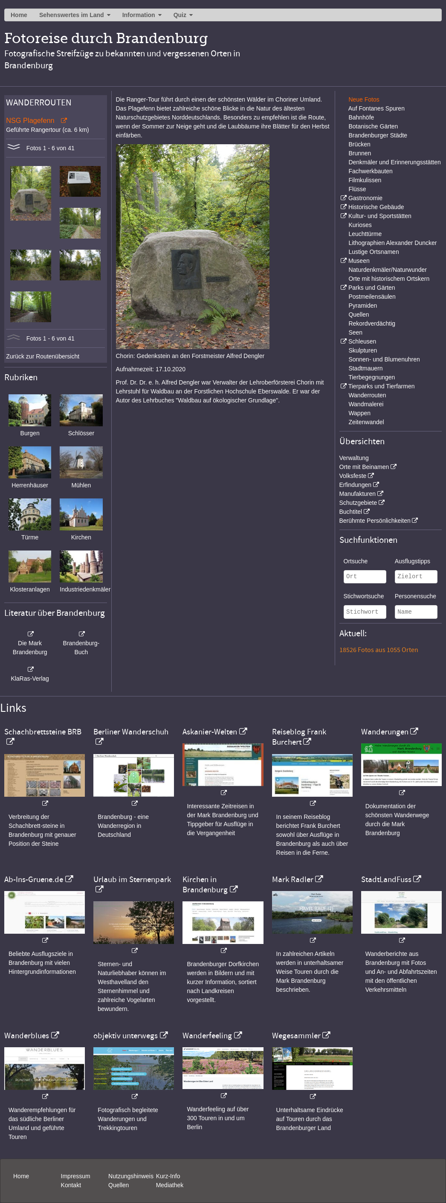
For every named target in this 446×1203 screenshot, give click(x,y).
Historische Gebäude (376, 207)
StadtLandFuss (386, 879)
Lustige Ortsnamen (373, 251)
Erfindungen (355, 484)
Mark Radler (292, 879)
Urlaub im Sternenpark (132, 879)
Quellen (358, 314)
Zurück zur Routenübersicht (42, 356)
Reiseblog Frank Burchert (299, 737)
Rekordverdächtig (371, 323)
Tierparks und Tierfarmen (381, 386)
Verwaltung (354, 457)
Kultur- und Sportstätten (379, 216)
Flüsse (357, 189)
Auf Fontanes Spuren (376, 108)
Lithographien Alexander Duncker (392, 242)
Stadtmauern (365, 368)
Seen (355, 332)
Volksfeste (353, 475)
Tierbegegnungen (371, 377)
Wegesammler (296, 1036)
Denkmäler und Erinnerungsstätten (394, 162)
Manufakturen (357, 493)
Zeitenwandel (366, 422)
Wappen (359, 413)
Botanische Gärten (373, 126)
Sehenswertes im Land (71, 15)
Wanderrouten (367, 395)
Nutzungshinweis (130, 1176)
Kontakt (71, 1185)
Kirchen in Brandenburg (205, 884)
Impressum (75, 1176)
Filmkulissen (364, 180)
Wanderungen (384, 732)
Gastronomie (365, 198)
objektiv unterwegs (125, 1036)
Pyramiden (362, 305)
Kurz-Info (168, 1176)
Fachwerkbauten (370, 171)
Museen (359, 260)
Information (138, 15)
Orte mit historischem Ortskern (388, 278)
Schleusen (362, 341)
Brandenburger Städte (377, 135)
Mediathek (170, 1185)
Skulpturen (362, 350)
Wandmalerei (365, 404)
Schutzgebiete (358, 502)
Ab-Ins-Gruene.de (33, 879)
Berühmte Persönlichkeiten (375, 520)
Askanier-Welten (209, 732)
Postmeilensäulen (372, 296)
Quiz (180, 15)
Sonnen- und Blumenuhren (384, 359)
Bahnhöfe (361, 117)
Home (19, 15)
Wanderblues (26, 1036)
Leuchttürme (365, 233)
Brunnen (359, 153)
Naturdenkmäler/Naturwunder (387, 269)
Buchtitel (350, 511)
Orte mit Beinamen (364, 466)
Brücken (359, 144)
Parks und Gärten (371, 287)
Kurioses (359, 224)
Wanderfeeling (207, 1036)
